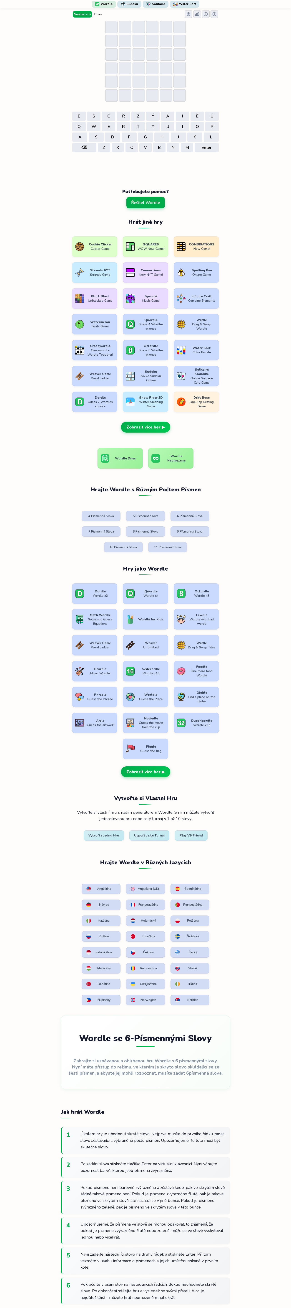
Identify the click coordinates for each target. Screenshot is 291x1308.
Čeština (121, 853)
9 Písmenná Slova (124, 506)
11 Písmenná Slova (209, 508)
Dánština (164, 869)
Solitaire (155, 4)
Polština (79, 837)
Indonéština (80, 853)
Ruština (121, 837)
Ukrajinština (208, 869)
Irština (78, 885)
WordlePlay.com (153, 1281)
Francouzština (81, 821)
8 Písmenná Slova (82, 506)
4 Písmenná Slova (82, 491)
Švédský (207, 837)
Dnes (98, 14)
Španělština (165, 801)
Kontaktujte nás (190, 1291)
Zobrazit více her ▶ (145, 402)
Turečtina (164, 837)
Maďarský (207, 853)
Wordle (104, 4)
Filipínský (122, 885)
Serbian (207, 885)
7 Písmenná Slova (209, 491)
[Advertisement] (145, 166)
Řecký (163, 853)
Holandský (208, 821)
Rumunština (80, 869)
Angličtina (80, 801)
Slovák (121, 869)
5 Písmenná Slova (124, 491)
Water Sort (184, 4)
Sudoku (129, 4)
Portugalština (123, 821)
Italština (164, 821)
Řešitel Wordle (145, 202)
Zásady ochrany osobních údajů (146, 1291)
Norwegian (165, 885)
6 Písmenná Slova (167, 491)
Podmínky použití (101, 1291)
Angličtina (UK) (122, 803)
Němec (206, 801)
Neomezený (82, 14)
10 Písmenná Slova (166, 508)
